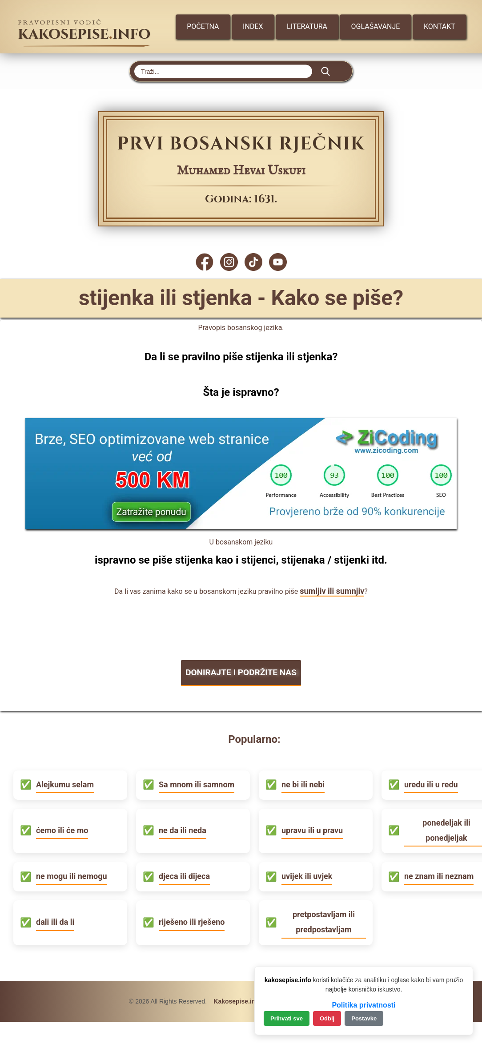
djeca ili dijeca (184, 875)
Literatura (307, 26)
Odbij (327, 1018)
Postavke (364, 1018)
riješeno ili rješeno (192, 921)
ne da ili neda (182, 829)
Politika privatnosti (363, 1005)
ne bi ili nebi (303, 783)
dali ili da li (55, 921)
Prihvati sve (286, 1018)
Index (253, 26)
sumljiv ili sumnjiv (332, 591)
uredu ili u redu (431, 783)
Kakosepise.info (237, 1000)
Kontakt (440, 26)
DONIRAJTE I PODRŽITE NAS (241, 672)
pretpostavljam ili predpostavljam (324, 921)
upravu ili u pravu (312, 829)
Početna (203, 26)
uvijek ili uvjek (306, 875)
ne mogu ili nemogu (71, 875)
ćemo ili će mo (62, 829)
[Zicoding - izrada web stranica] (241, 526)
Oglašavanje (376, 26)
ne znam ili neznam (439, 875)
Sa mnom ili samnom (196, 783)
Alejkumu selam (65, 783)
